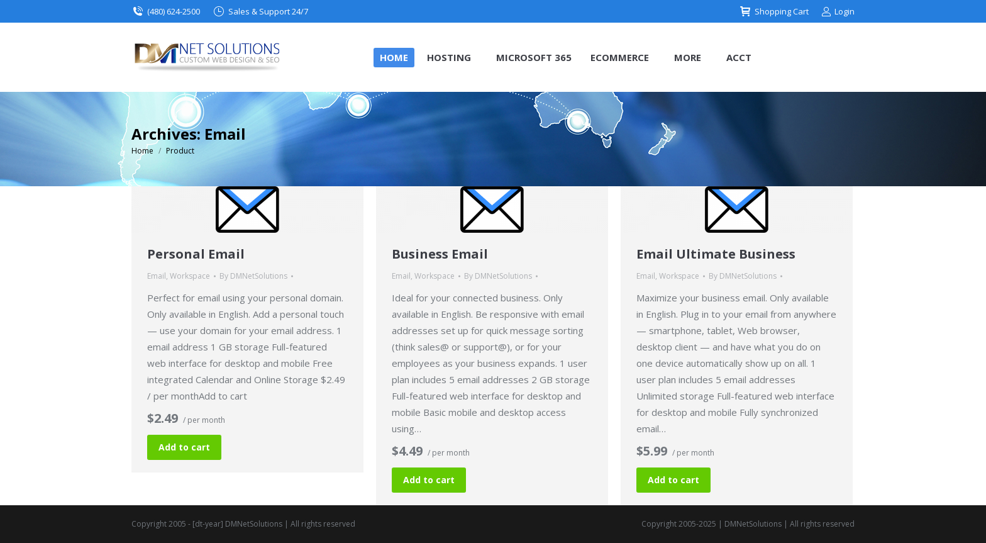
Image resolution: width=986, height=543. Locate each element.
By (253, 276)
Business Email (440, 253)
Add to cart (184, 447)
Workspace (190, 276)
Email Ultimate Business (715, 253)
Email (156, 276)
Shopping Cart (774, 12)
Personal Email (196, 253)
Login (838, 12)
